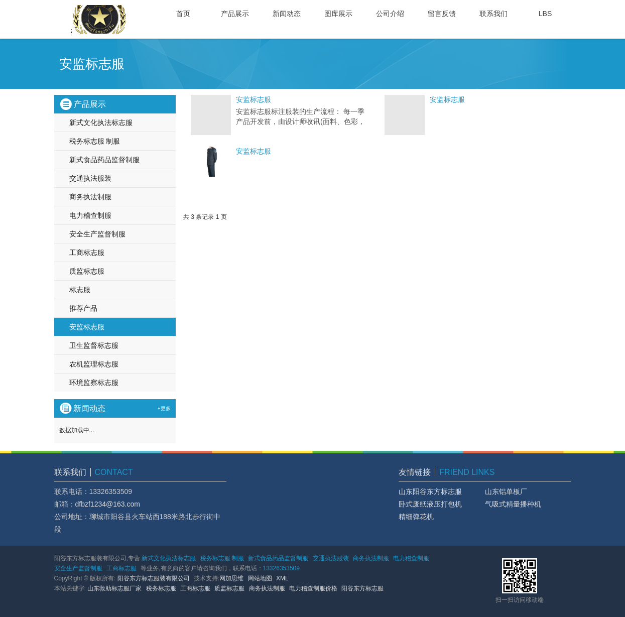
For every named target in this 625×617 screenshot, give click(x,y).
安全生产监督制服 (97, 234)
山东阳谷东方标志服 (430, 491)
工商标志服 (86, 253)
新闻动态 (287, 14)
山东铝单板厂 (506, 491)
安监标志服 (253, 99)
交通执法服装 (90, 178)
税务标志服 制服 (94, 141)
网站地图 (260, 578)
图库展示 (338, 14)
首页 (183, 14)
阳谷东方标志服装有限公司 (153, 578)
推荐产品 (83, 308)
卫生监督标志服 (93, 345)
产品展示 (235, 14)
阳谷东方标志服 (362, 588)
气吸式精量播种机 (513, 504)
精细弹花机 (416, 517)
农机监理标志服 (93, 364)
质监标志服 (86, 271)
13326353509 (281, 568)
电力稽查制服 (90, 215)
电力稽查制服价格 (313, 588)
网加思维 (231, 578)
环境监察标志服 (93, 383)
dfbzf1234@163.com (107, 504)
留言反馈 (442, 14)
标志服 (79, 290)
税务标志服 (161, 588)
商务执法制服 (90, 197)
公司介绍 (390, 14)
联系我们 (493, 14)
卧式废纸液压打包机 (430, 504)
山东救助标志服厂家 (114, 588)
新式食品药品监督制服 (104, 160)
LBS (545, 14)
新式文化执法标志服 (101, 122)
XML (282, 578)
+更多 (164, 408)
